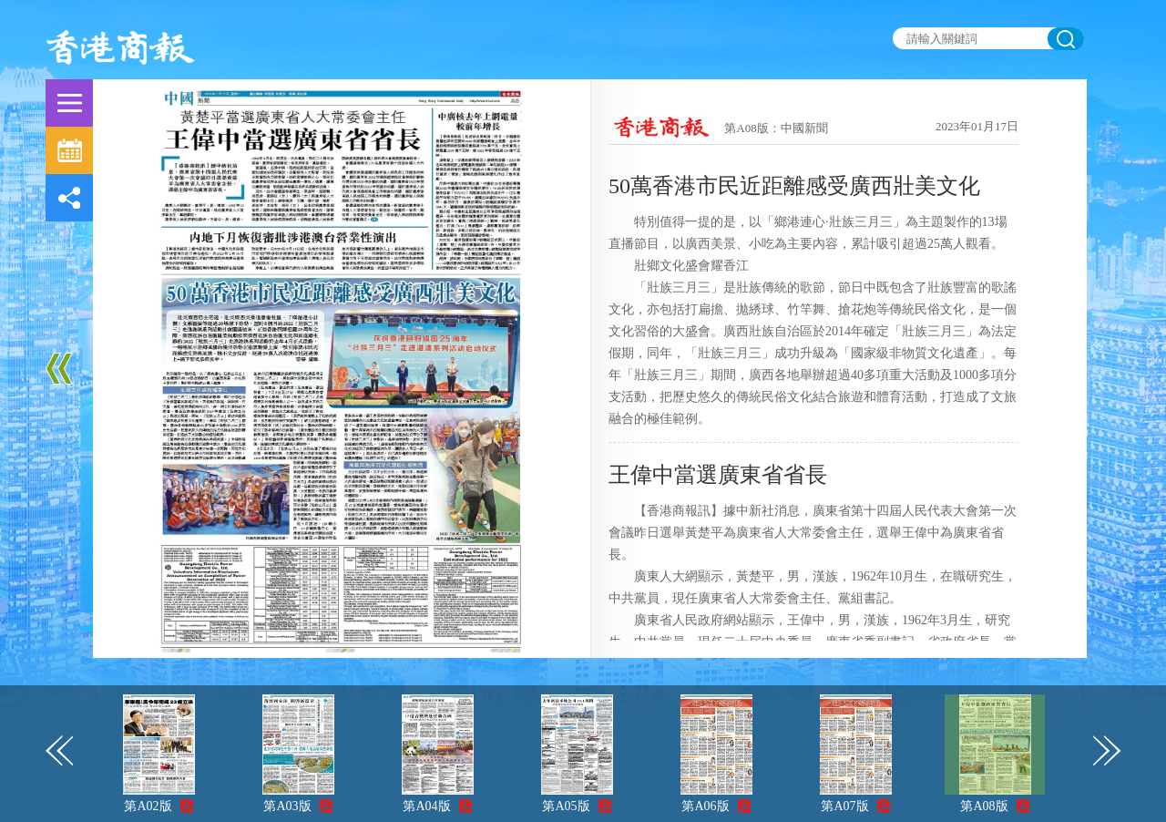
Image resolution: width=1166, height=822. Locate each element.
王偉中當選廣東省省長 (718, 475)
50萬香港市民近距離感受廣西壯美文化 (794, 186)
